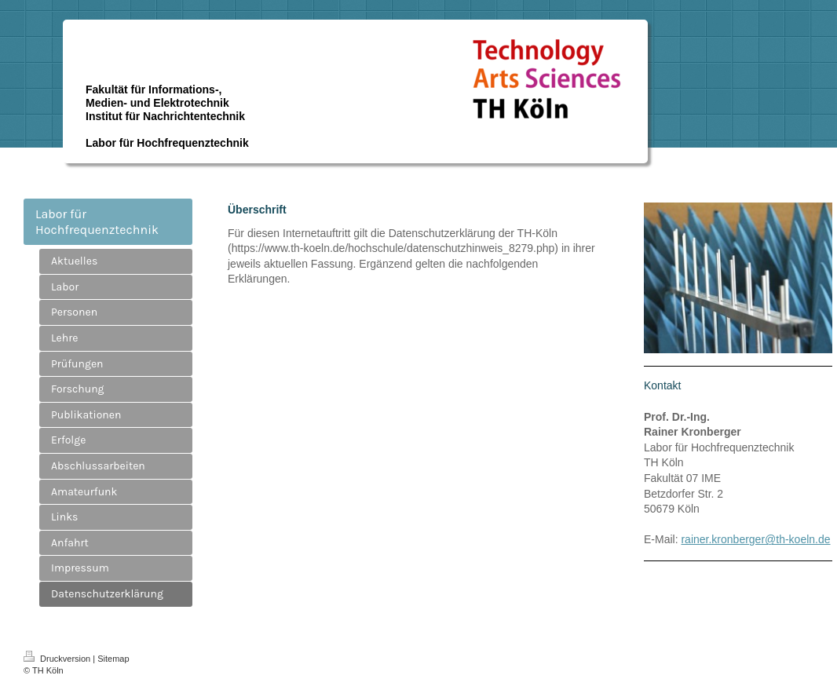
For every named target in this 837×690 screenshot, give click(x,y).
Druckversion (58, 658)
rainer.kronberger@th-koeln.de (755, 539)
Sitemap (113, 658)
